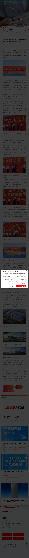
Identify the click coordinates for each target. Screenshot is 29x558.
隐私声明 (24, 283)
